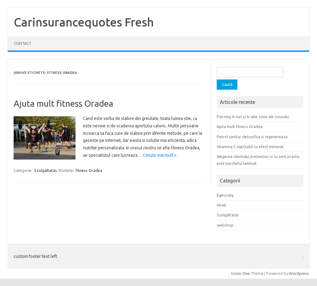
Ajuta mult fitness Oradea (63, 103)
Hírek (221, 205)
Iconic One (240, 273)
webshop (225, 225)
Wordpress (299, 273)
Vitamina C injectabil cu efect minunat (250, 146)
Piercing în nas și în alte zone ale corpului (253, 116)
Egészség (225, 195)
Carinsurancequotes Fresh (84, 21)
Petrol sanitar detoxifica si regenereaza (252, 136)
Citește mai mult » (159, 155)
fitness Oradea (89, 170)
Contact (22, 43)
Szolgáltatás (45, 170)
